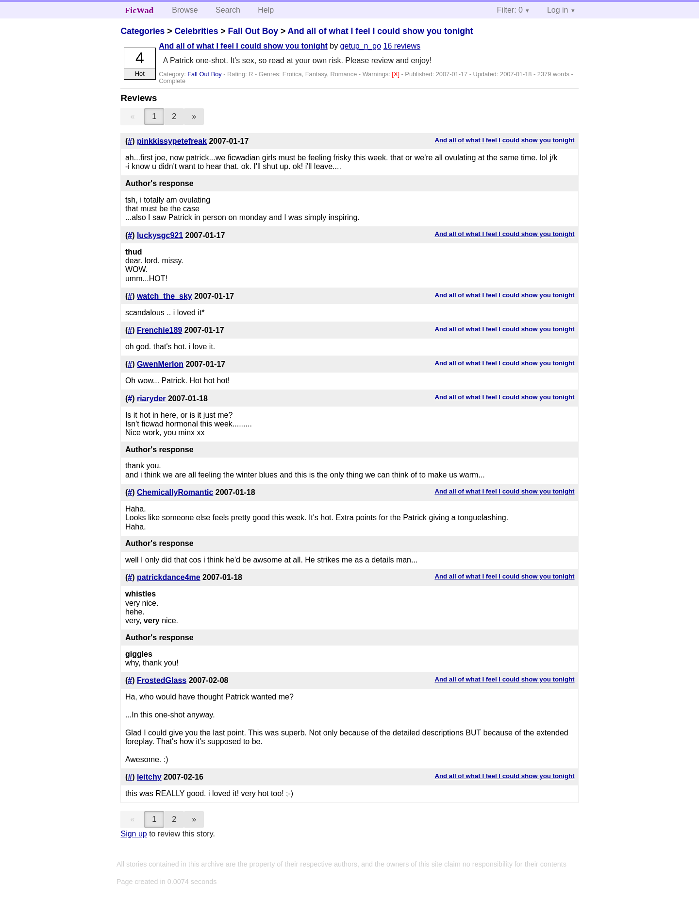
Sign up (133, 834)
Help (266, 10)
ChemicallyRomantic (175, 492)
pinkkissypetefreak (172, 141)
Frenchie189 (159, 330)
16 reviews (401, 46)
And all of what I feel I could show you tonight (380, 31)
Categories (142, 31)
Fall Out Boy (253, 31)
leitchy (149, 777)
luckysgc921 (160, 235)
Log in (557, 10)
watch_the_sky (164, 296)
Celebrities (196, 31)
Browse (185, 10)
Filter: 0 (510, 10)
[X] (396, 74)
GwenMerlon (160, 364)
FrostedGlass (161, 680)
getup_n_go (361, 46)
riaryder (151, 398)
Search (228, 10)
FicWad (139, 10)
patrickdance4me (168, 577)
